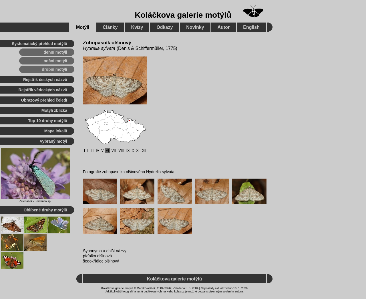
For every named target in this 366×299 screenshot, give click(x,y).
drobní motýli (54, 69)
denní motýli (55, 52)
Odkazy (164, 27)
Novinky (195, 27)
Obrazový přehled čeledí (44, 100)
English (251, 27)
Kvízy (137, 27)
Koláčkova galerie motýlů (183, 15)
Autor (224, 27)
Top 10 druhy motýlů (47, 120)
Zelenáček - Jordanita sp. (35, 201)
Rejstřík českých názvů (45, 79)
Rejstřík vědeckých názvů (43, 90)
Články (110, 27)
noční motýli (55, 60)
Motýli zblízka (54, 110)
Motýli (82, 27)
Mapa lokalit (55, 131)
